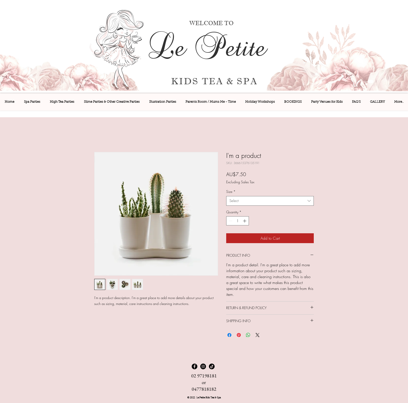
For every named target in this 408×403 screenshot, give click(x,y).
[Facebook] (194, 366)
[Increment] (245, 221)
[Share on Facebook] (229, 335)
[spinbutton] (237, 221)
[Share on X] (257, 335)
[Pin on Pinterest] (239, 335)
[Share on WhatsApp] (248, 335)
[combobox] (270, 201)
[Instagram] (203, 366)
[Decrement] (230, 221)
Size (231, 191)
